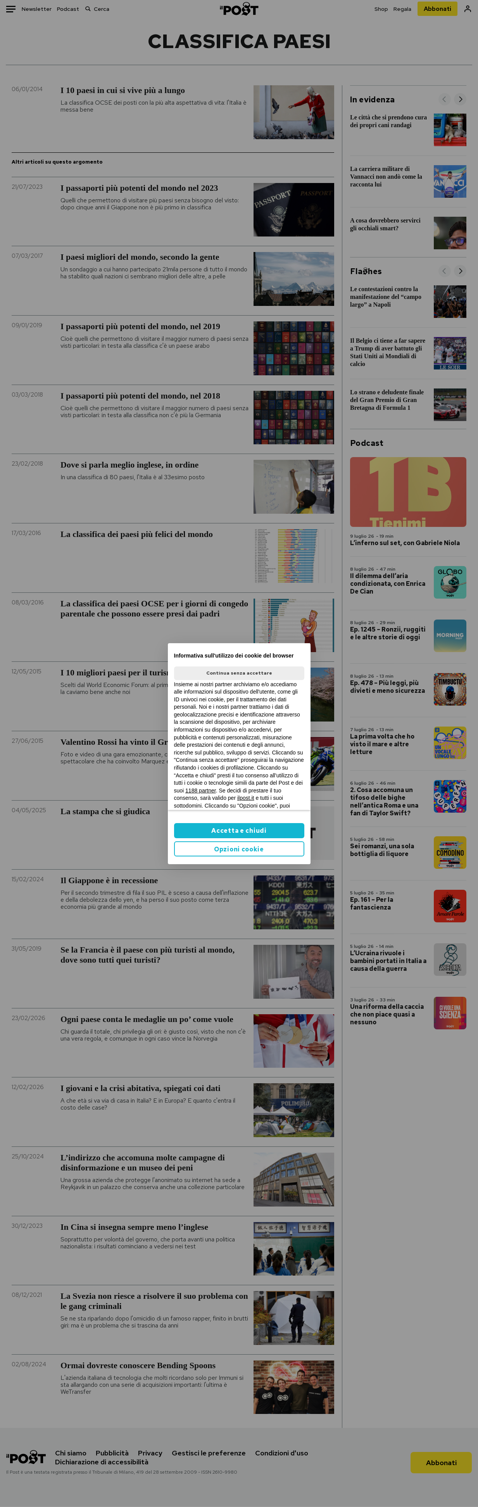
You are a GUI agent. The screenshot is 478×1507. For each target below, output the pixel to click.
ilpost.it (245, 798)
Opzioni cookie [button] (239, 849)
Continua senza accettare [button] (239, 673)
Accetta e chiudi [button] (238, 831)
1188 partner (200, 790)
